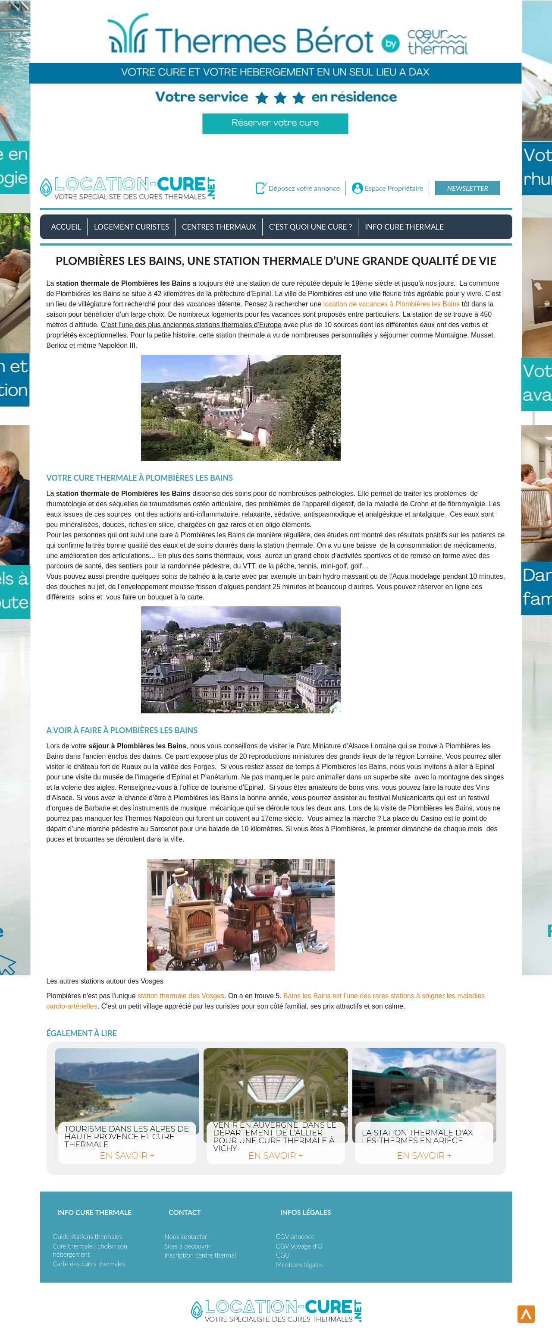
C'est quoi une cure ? (310, 226)
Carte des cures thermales (89, 1263)
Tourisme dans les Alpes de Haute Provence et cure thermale (127, 1091)
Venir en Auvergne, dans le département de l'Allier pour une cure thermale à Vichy (276, 1095)
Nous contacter (185, 1236)
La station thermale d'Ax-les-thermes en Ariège (424, 1095)
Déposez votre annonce (304, 188)
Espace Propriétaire (394, 188)
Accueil (66, 226)
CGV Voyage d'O (299, 1246)
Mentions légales (299, 1264)
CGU (283, 1255)
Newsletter (467, 188)
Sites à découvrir (187, 1246)
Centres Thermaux (219, 226)
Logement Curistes (131, 226)
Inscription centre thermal (200, 1255)
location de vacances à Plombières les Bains (391, 304)
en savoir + (127, 1156)
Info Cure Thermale (404, 226)
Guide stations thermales (87, 1236)
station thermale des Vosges (181, 995)
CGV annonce (295, 1236)
